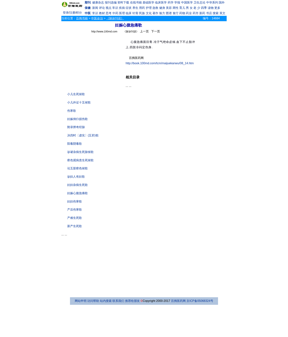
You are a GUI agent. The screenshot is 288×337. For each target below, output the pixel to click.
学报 (177, 2)
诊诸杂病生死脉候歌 (80, 151)
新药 (202, 13)
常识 (115, 7)
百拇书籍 (82, 18)
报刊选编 (111, 2)
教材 (102, 13)
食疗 (176, 13)
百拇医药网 (178, 300)
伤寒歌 (71, 110)
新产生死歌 (74, 226)
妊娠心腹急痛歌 (77, 193)
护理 (149, 7)
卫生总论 (199, 2)
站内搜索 (106, 300)
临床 (129, 13)
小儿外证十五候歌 (79, 102)
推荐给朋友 (132, 300)
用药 (142, 7)
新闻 (95, 7)
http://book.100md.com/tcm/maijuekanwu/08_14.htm (160, 63)
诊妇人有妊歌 (76, 176)
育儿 (182, 7)
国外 (222, 2)
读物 (211, 7)
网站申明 (81, 300)
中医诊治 (97, 18)
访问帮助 (93, 300)
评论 (102, 7)
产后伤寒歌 (74, 209)
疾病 (122, 7)
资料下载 (123, 2)
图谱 (169, 13)
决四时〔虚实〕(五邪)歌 (83, 135)
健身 (162, 7)
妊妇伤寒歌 (74, 201)
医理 (122, 13)
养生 (135, 7)
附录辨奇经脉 (76, 127)
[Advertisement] (93, 63)
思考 (108, 13)
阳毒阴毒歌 (74, 143)
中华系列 (212, 2)
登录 (66, 12)
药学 (171, 2)
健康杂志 (98, 2)
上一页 (144, 31)
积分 (79, 12)
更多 (217, 7)
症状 (129, 7)
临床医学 (161, 2)
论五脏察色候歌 (77, 168)
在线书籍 (136, 2)
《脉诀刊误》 (115, 18)
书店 (209, 13)
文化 (149, 13)
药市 (196, 13)
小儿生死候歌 (76, 94)
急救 (155, 7)
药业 (189, 13)
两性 (176, 7)
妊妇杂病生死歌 (77, 184)
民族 (142, 13)
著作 (155, 13)
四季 (204, 7)
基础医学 (148, 2)
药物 (182, 13)
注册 (72, 12)
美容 (169, 7)
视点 (108, 7)
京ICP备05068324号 (199, 300)
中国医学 (187, 2)
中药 (115, 13)
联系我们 (118, 300)
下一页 (155, 31)
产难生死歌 (74, 217)
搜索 (216, 13)
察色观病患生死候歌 (80, 160)
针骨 (135, 13)
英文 (222, 13)
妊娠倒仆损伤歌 (77, 119)
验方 (162, 13)
